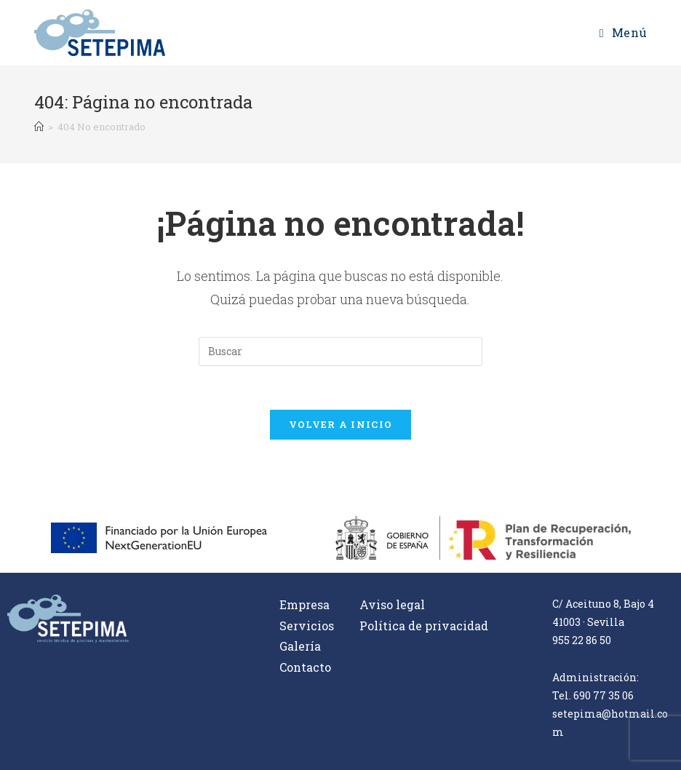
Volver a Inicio (341, 424)
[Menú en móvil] (623, 33)
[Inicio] (39, 126)
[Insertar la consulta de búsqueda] (340, 351)
